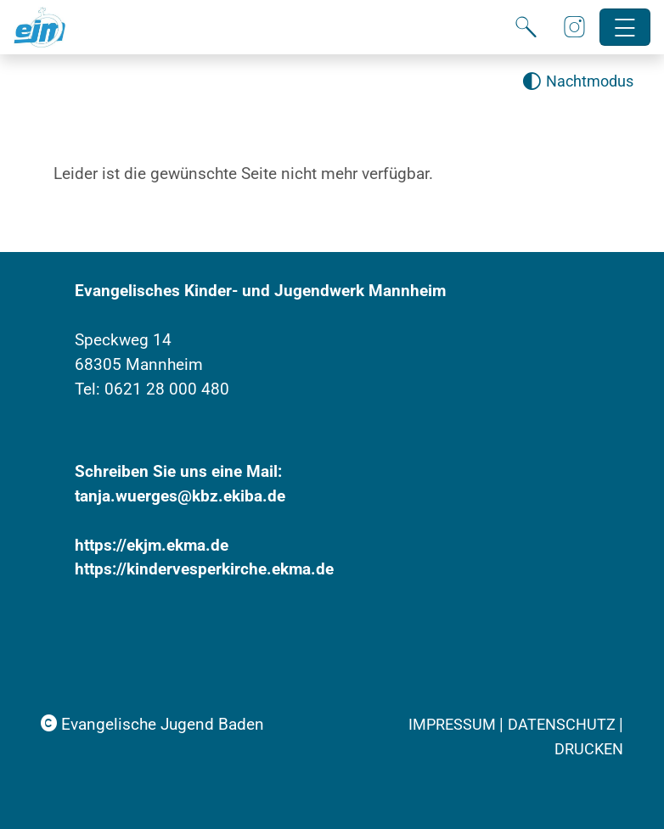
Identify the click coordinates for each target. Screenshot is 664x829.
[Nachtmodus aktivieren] (577, 81)
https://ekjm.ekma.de (151, 545)
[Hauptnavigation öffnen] (625, 27)
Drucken (588, 749)
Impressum (453, 724)
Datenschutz (563, 724)
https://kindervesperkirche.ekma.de (204, 569)
